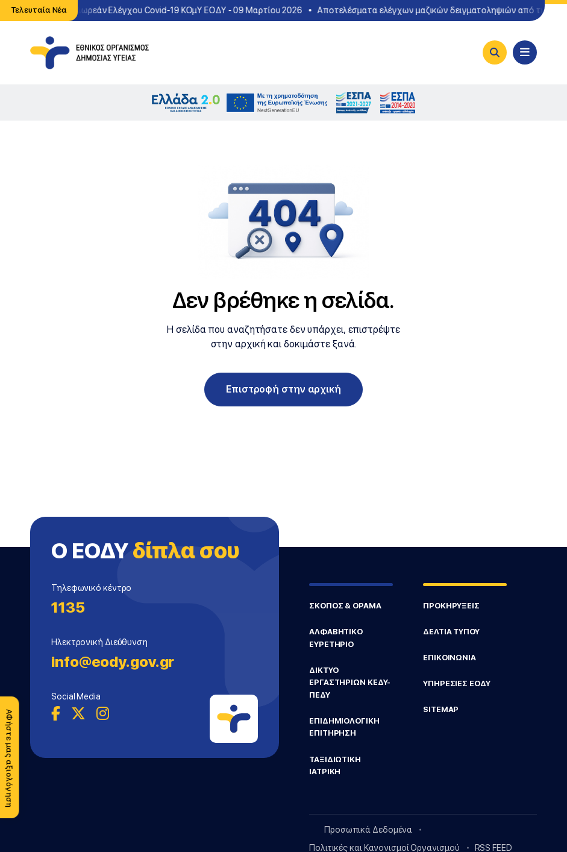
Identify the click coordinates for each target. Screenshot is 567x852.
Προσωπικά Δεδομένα (368, 830)
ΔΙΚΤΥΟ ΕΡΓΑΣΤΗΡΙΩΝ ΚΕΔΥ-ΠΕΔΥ (349, 682)
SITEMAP (441, 709)
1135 (68, 607)
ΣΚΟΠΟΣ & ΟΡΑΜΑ (345, 605)
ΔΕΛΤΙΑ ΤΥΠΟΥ (451, 631)
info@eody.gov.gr (112, 662)
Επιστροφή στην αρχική (283, 389)
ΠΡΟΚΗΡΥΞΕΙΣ (451, 605)
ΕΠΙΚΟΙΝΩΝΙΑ (449, 657)
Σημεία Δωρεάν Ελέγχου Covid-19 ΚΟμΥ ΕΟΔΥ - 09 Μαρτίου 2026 (177, 10)
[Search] (495, 52)
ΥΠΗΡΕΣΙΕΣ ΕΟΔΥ (456, 683)
